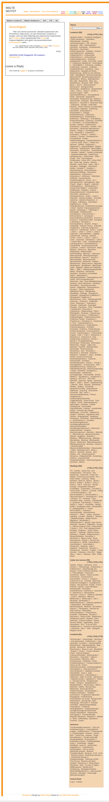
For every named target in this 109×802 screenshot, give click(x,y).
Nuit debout (96, 607)
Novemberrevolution (88, 285)
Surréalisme (74, 624)
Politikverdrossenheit (92, 317)
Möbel (72, 271)
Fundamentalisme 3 (94, 663)
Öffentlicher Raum (77, 291)
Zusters (81, 721)
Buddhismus (85, 89)
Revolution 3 (75, 353)
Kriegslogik (74, 226)
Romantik (84, 353)
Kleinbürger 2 (94, 210)
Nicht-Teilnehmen (84, 283)
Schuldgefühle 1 (76, 365)
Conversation (75, 579)
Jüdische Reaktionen (87, 200)
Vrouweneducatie (88, 715)
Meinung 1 (87, 254)
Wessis (73, 442)
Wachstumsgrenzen (77, 432)
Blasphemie (83, 81)
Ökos (84, 299)
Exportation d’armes (77, 741)
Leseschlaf (80, 240)
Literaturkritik (75, 246)
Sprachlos (97, 381)
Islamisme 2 (88, 591)
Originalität (93, 301)
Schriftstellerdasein (77, 363)
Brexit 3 (73, 483)
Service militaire (76, 623)
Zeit (78, 454)
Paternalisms (97, 526)
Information (86, 589)
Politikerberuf (93, 315)
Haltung (93, 162)
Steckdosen (96, 385)
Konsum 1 (98, 218)
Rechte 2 (73, 341)
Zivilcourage (92, 773)
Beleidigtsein (80, 75)
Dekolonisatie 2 (92, 655)
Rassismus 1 (96, 335)
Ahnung (94, 43)
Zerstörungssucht (88, 454)
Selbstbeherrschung (77, 367)
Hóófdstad (74, 745)
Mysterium (80, 271)
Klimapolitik (74, 212)
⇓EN (90, 34)
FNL (71, 133)
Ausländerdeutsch (77, 69)
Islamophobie (89, 593)
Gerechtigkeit (17, 26)
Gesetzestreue (97, 150)
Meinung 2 (96, 254)
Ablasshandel (75, 41)
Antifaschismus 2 (83, 731)
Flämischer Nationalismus (89, 129)
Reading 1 (74, 534)
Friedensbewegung (77, 140)
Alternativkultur (90, 45)
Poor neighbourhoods (92, 528)
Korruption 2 (85, 222)
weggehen (81, 436)
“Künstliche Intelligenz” (92, 37)
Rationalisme (75, 701)
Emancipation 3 (91, 739)
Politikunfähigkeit (76, 317)
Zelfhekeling (83, 719)
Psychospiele (97, 333)
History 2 (73, 505)
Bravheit (85, 83)
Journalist (97, 198)
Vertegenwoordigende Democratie (83, 711)
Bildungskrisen (93, 79)
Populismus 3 (87, 321)
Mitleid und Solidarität (92, 268)
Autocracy (85, 479)
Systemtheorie (91, 389)
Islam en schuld (86, 677)
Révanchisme (94, 763)
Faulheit (93, 127)
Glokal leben (88, 156)
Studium (80, 387)
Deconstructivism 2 (77, 497)
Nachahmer (90, 271)
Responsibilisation (77, 536)
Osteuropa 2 (91, 303)
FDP (99, 127)
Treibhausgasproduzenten (80, 399)
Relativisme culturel (77, 619)
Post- (74, 323)
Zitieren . (82, 462)
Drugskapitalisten (76, 739)
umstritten (84, 404)
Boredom (73, 481)
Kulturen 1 (74, 230)
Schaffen (98, 355)
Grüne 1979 (85, 160)
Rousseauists (75, 540)
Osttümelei (82, 305)
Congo (95, 735)
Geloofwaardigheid (94, 667)
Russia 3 (85, 540)
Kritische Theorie (86, 226)
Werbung (84, 440)
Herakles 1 (81, 168)
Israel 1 (88, 196)
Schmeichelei (75, 361)
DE (35, 55)
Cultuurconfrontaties (77, 655)
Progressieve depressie (90, 695)
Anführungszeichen (77, 51)
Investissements (76, 591)
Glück (97, 156)
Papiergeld (92, 305)
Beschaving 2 (75, 649)
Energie (86, 113)
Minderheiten (75, 266)
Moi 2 (96, 599)
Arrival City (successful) (86, 477)
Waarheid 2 (91, 717)
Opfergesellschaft (94, 299)
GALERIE (83, 12)
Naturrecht (74, 281)
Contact (79, 782)
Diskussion (75, 105)
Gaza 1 (73, 743)
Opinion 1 (73, 609)
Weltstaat (96, 438)
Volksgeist (96, 628)
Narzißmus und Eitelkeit (88, 273)
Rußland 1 (94, 353)
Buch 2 (79, 85)
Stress (96, 623)
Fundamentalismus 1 (94, 140)
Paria (90, 307)
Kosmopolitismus (76, 224)
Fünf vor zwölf (76, 142)
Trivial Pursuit (88, 400)
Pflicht (96, 311)
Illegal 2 (87, 184)
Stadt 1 (79, 383)
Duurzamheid (75, 659)
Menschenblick (75, 260)
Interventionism (89, 512)
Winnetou (90, 444)
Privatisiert (74, 329)
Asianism (88, 733)
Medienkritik (74, 252)
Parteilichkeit (76, 309)
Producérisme (91, 613)
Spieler (89, 381)
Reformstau (74, 345)
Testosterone (75, 550)
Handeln (73, 164)
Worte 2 (73, 452)
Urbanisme (75, 628)
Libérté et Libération (94, 595)
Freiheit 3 (73, 137)
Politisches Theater (77, 319)
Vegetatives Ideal (92, 414)
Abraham (85, 41)
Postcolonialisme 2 (77, 613)
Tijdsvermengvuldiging (87, 705)
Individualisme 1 (91, 675)
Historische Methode (78, 172)
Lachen (100, 230)
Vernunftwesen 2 (79, 420)
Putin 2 (86, 335)
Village (98, 552)
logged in (24, 71)
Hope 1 (81, 505)
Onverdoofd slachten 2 (79, 757)
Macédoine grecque (77, 751)
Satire (91, 355)
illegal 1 (80, 184)
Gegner (98, 146)
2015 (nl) (95, 727)
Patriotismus (75, 311)
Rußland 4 (83, 355)
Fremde (82, 137)
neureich (73, 283)
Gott (78, 158)
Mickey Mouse (87, 264)
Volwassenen (92, 713)
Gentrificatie (81, 743)
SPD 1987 (91, 379)
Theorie (93, 395)
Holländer (73, 178)
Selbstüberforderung (78, 369)
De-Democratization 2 (81, 494)
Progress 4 (82, 530)
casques (88, 735)
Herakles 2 (91, 168)
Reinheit (82, 347)
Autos (97, 69)
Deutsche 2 (84, 103)
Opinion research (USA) (82, 526)
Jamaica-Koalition (85, 198)
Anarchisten (84, 49)
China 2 (95, 483)
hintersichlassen (90, 170)
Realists (82, 534)
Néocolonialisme (76, 607)
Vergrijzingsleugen (91, 709)
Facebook (86, 499)
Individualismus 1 (76, 186)
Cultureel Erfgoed (82, 653)
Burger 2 (74, 651)
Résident (89, 619)
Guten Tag (78, 162)
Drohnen (73, 107)
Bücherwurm (75, 87)
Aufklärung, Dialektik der (82, 63)
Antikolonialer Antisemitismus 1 (82, 56)
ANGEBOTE (63, 12)
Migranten (97, 264)
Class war (87, 485)
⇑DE (90, 468)
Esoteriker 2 (77, 123)
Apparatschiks (75, 61)
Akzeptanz (74, 45)
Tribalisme (86, 707)
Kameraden (92, 202)
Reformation (95, 343)
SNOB (84, 542)
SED (98, 365)
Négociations (76, 605)
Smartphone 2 (75, 542)
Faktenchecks (90, 125)
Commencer (74, 577)
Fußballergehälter (93, 741)
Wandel (73, 436)
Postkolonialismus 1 (85, 323)
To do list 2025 (91, 624)
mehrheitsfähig (75, 254)
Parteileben (97, 307)
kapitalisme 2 (91, 679)
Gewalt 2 (82, 152)
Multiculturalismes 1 (77, 603)
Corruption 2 (96, 489)
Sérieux (96, 621)
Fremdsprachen (92, 137)
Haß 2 (96, 164)
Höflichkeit (95, 176)
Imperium (95, 184)
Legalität (96, 234)
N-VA (95, 753)
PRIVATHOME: (35, 11)
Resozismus (74, 351)
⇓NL (100, 34)
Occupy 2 (73, 289)
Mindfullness (86, 266)
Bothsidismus (75, 83)
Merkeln (95, 262)
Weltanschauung (84, 438)
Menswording (90, 687)
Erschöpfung (95, 119)
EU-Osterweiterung (90, 123)
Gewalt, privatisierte (94, 152)
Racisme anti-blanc (88, 761)
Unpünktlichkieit (76, 408)
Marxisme (82, 597)
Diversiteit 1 (74, 657)
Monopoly (74, 601)
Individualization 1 (79, 509)
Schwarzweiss (89, 365)
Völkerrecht (95, 428)
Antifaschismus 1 (76, 55)
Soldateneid (86, 373)
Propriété (73, 615)
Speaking (84, 546)
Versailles (90, 420)
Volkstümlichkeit (76, 430)
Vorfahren (87, 430)
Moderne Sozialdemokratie (81, 752)
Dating (100, 491)
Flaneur (73, 131)
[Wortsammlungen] (77, 775)
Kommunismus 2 (76, 216)
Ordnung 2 (84, 301)
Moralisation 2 (84, 601)
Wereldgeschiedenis (88, 769)
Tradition (93, 550)
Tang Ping (83, 391)
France (98, 585)
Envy (101, 497)
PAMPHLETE (89, 12)
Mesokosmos (75, 264)
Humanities (89, 505)
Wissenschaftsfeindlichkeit (80, 448)
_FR (50, 21)
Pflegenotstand (86, 311)
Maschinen (92, 250)
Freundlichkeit (75, 139)
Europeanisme (75, 661)
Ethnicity (74, 499)
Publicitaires (83, 615)
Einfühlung (93, 109)
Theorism (84, 550)
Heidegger (83, 166)
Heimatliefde (75, 673)
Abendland (90, 39)
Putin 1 (80, 335)
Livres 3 (74, 597)
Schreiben (85, 361)
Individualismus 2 (91, 186)
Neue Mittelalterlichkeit (93, 281)
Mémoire (90, 597)
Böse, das (93, 81)
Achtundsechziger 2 (77, 43)
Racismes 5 (74, 617)
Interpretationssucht (77, 192)
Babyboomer (75, 71)
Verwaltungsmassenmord (79, 428)
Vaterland (81, 414)
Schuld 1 (89, 363)
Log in (72, 782)
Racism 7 (73, 532)
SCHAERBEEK (95, 12)
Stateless (73, 548)
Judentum (74, 200)
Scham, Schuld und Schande (81, 357)
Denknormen (75, 101)
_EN (44, 21)
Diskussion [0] (14, 57)
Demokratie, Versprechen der (81, 99)
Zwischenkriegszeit (94, 460)
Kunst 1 (93, 230)
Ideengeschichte (76, 182)
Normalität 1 (74, 285)
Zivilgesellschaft (85, 456)
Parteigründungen (77, 759)
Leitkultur (92, 236)
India (90, 673)
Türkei (79, 402)
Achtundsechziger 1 (77, 729)
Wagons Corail (75, 630)
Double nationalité (90, 737)
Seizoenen (74, 765)
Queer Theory (93, 530)
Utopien (73, 414)
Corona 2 (94, 91)
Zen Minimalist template (69, 795)
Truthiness (82, 552)
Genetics (87, 501)
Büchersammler (90, 85)
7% (71, 471)
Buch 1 (73, 85)
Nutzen (73, 287)
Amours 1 (73, 567)
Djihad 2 (94, 657)
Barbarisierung (75, 73)
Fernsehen (74, 129)
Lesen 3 (95, 238)
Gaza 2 (86, 142)
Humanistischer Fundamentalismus (80, 179)
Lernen (73, 238)
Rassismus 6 (86, 337)
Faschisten (85, 127)
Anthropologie (84, 567)
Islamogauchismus (77, 196)
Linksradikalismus (91, 244)
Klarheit (80, 208)
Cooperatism (85, 489)
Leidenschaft (75, 236)
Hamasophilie (75, 589)
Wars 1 (73, 554)
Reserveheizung (86, 349)
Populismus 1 (91, 319)
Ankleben (89, 51)
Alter (81, 45)
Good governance (90, 669)
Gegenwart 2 (75, 146)
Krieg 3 (95, 224)
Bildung (84, 79)
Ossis (72, 303)
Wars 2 (79, 554)
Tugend (73, 402)
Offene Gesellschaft (86, 289)
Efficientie (85, 659)
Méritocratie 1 (75, 599)
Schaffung (16, 38)
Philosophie (86, 611)
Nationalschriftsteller (78, 277)
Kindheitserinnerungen (93, 206)
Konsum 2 (74, 220)
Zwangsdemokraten (77, 460)
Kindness (96, 514)
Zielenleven (93, 719)
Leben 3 (89, 232)
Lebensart (74, 234)
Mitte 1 (72, 269)
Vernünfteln (84, 418)
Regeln (83, 345)
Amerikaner (83, 47)
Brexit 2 (96, 481)
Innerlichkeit (93, 188)
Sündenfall (89, 387)
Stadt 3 (86, 383)
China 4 (86, 91)
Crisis (72, 653)
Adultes (73, 565)
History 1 (97, 503)
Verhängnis (74, 418)
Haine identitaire (91, 587)
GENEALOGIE (100, 12)
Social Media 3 (88, 544)
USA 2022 (91, 552)
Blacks (82, 575)
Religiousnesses (93, 534)
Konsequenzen (15, 42)
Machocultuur (89, 685)
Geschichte (44, 46)
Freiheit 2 (92, 135)
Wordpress (26, 795)
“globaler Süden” (76, 37)
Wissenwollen (97, 448)
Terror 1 (87, 393)
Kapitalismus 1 (75, 204)
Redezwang (85, 343)
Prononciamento (93, 331)
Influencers (74, 677)
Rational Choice (93, 532)
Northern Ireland (77, 755)
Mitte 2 (79, 269)
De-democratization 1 (79, 493)
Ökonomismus (75, 299)
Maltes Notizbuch (31, 21)
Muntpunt (88, 753)
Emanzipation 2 (76, 113)
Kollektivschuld (85, 212)
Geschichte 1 (85, 150)
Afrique (80, 565)
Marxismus (82, 250)
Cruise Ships (75, 491)
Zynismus (73, 462)
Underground (75, 406)
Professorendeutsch (77, 331)
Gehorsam (74, 148)
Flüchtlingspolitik (92, 131)
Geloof (84, 665)
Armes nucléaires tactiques (87, 571)
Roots (95, 538)
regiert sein (91, 345)
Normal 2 (82, 524)
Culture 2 (84, 491)
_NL (56, 21)
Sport (94, 701)
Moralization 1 (84, 520)
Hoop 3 (84, 673)
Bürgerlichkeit (97, 89)
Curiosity (93, 491)
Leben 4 (97, 232)
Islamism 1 (74, 514)
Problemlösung (94, 329)
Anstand (98, 51)
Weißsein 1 (91, 436)
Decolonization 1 (91, 495)
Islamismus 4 (84, 194)
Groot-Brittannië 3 (77, 671)
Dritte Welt (93, 105)
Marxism (99, 516)
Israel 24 (82, 745)
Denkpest (85, 101)
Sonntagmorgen (76, 375)
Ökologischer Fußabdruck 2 (89, 295)
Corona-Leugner (76, 93)
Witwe (73, 450)
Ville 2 (83, 628)
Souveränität (88, 375)
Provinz (73, 333)
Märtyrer (73, 250)
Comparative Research (86, 487)
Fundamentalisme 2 (77, 663)
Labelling (73, 516)
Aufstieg (98, 65)
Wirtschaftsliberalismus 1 (79, 771)
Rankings (82, 532)
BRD (91, 83)
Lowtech (82, 248)
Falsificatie (87, 661)
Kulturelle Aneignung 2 (89, 228)
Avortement (74, 575)
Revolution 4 (75, 538)
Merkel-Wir (87, 262)
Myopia (87, 522)
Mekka (81, 687)
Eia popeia (75, 109)
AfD (87, 43)
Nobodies (73, 524)
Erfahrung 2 (84, 119)
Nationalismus (81, 275)
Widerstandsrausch (94, 442)
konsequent (88, 216)
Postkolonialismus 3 (77, 325)
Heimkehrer (92, 166)
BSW (96, 83)
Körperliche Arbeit (86, 220)
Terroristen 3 (85, 703)
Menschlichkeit (75, 262)
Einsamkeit (74, 111)
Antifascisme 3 (75, 569)
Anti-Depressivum (77, 53)
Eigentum (84, 109)
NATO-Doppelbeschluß (85, 279)
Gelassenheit (85, 148)
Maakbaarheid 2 (76, 685)
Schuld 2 (97, 363)
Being (92, 479)
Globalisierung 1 (76, 156)
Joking (89, 514)
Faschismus (74, 127)
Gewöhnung (93, 154)
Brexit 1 (89, 481)
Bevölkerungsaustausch (91, 77)
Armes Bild (92, 61)
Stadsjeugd (74, 703)
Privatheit (90, 327)
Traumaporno (75, 707)
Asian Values (75, 479)
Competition (74, 489)
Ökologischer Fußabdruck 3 (80, 297)
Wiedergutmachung (77, 444)
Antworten (91, 59)
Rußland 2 (74, 355)
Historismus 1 (87, 174)
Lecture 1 (82, 595)
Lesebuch (41, 55)
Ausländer (93, 67)
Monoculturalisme (86, 689)
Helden (73, 168)
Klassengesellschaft (91, 208)
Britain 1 (80, 483)
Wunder (89, 452)
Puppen (73, 335)
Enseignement (95, 583)
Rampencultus (96, 699)
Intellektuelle (75, 190)
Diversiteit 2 (84, 657)
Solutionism (74, 546)
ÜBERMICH (71, 12)
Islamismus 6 (77, 593)
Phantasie (84, 313)
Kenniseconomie (79, 681)
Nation (72, 275)
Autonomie (89, 573)
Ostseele (73, 305)
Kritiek (72, 683)
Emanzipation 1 (86, 111)
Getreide (74, 152)
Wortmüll (81, 452)
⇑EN (95, 562)
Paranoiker (82, 307)
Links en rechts (88, 749)
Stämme (74, 385)
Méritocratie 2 (87, 599)
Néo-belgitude (87, 605)
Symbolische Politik (77, 389)
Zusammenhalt (83, 458)
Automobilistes (78, 573)
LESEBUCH (79, 12)
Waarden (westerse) (78, 717)
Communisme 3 (87, 577)
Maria (99, 248)
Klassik (73, 210)
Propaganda (74, 697)
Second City (94, 540)
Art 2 (97, 477)
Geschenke (74, 150)
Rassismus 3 (83, 763)
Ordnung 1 (74, 301)
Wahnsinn (90, 432)
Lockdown (74, 248)
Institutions (87, 511)
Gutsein (86, 162)
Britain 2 (88, 483)
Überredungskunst (90, 402)
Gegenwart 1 (90, 144)
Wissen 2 (98, 444)
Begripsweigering (88, 645)
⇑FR (100, 636)
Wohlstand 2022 (83, 450)
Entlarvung (90, 115)
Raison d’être (85, 617)
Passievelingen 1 (91, 691)
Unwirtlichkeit (97, 408)
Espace (73, 585)
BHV (72, 735)
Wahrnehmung (78, 434)
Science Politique (85, 621)
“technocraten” (75, 639)
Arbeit (84, 61)
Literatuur (80, 683)
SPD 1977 (82, 379)
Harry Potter (82, 164)
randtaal (73, 763)
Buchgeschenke (87, 87)
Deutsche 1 (74, 103)
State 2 (91, 546)
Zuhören (73, 458)
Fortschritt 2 (89, 133)
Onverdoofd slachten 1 (93, 755)
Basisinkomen (75, 645)
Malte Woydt (45, 795)
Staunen (87, 385)
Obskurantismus (93, 287)
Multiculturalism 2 (76, 522)
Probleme (83, 329)
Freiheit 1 (84, 135)
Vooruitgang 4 (75, 715)
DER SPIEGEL (95, 101)
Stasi (81, 385)
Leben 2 (82, 232)
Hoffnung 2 (86, 176)
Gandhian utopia (76, 501)
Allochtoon (98, 639)
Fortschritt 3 (74, 135)
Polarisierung (95, 313)
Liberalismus (90, 240)
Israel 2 (95, 196)
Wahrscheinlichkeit (92, 434)
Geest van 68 (75, 665)
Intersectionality (76, 512)
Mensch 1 (86, 258)
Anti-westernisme (77, 641)
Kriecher (87, 224)
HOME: (26, 11)
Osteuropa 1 (80, 303)
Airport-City (86, 471)
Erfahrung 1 (74, 119)
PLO (81, 528)
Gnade (72, 158)
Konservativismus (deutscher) (81, 218)
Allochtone (88, 565)
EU (80, 499)
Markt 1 (98, 685)
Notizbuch (74, 725)
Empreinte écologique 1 (79, 583)
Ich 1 (94, 180)
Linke (85, 242)
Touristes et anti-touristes (92, 626)
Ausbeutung (74, 67)
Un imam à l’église (92, 765)
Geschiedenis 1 (76, 669)
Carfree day (79, 735)
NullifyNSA (91, 524)
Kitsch (73, 208)
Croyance (93, 579)
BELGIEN (67, 12)
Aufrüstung (89, 65)
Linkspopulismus (76, 244)
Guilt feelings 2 (86, 503)
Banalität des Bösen (89, 71)
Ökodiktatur (74, 293)
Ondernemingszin (77, 691)
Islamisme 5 (97, 677)
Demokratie (55, 46)
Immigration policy (84, 507)
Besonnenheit (75, 77)
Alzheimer (74, 47)
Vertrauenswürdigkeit (78, 426)
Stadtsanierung (96, 383)
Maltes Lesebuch (14, 21)
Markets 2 (90, 516)
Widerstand (81, 442)
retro (82, 351)
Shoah (73, 371)
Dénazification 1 (76, 737)
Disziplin (84, 105)
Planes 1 (74, 528)
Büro (73, 91)
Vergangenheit (82, 416)
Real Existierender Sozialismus (83, 338)
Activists (77, 471)
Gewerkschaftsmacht (79, 154)
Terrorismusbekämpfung (79, 395)
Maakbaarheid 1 (91, 683)
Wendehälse (75, 440)
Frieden (85, 139)
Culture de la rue (76, 581)
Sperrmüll (82, 381)
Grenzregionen (87, 158)
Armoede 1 (83, 643)
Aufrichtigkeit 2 (78, 65)
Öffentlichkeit (90, 291)
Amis (95, 565)
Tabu (81, 765)
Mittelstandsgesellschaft (92, 269)
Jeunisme (73, 595)
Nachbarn (74, 273)
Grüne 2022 (96, 160)
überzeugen (74, 404)
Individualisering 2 (77, 675)
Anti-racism (87, 473)
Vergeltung (94, 416)
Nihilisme (87, 607)
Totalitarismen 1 (76, 397)
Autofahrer (89, 69)
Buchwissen (74, 89)
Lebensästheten (85, 234)
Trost (97, 400)
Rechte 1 (94, 339)
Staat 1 (73, 383)
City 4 (79, 485)
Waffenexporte (75, 767)
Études (92, 585)
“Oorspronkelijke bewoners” (80, 727)
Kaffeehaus (82, 202)
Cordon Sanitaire (92, 651)
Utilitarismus (94, 412)
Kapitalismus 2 (75, 747)
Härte (91, 164)
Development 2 (92, 497)
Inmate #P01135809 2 (78, 188)
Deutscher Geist (96, 103)
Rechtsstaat (74, 343)
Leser (72, 240)
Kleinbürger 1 (82, 210)
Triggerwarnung (76, 400)
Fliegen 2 (80, 131)
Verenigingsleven (76, 709)
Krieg (43, 38)
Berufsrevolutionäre (94, 75)
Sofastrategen (75, 373)
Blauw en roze (87, 649)
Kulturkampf (83, 230)
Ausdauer (84, 67)
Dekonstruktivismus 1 (78, 95)
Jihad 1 (82, 514)
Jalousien (73, 198)
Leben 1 (74, 232)
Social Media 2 (75, 544)
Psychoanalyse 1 (83, 333)
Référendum (96, 617)
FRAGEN (75, 12)
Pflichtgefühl (74, 313)
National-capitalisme (94, 603)
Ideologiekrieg (89, 182)
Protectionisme (86, 697)
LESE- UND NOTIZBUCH (50, 11)
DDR (86, 93)
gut (71, 162)
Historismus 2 (75, 176)
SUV (82, 624)
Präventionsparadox (77, 327)
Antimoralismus (90, 57)
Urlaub (72, 410)
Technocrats (83, 548)
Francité (73, 587)
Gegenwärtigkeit (87, 146)
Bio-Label (73, 81)
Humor (88, 180)
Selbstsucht (91, 367)
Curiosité (87, 581)
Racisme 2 (93, 615)
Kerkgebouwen (92, 681)
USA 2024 (84, 412)
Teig (80, 393)
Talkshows (74, 391)
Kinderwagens (75, 749)
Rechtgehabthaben (85, 341)
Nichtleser (96, 283)
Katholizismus (88, 747)
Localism (81, 516)
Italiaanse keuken (77, 679)
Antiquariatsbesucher (78, 59)
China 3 (73, 485)
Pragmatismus (92, 325)
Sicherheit (81, 371)
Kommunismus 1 (88, 214)
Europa (73, 125)
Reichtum (73, 347)
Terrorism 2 (93, 548)
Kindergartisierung (77, 206)
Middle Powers (91, 518)
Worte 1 (94, 450)
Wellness (73, 438)
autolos (96, 733)
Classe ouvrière (92, 575)
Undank (92, 404)
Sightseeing (88, 623)
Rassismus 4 (75, 337)
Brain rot (81, 481)
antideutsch (89, 53)
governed (76, 503)
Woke (75, 719)
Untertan (87, 408)
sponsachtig (86, 701)
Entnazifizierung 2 (77, 117)
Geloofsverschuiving (78, 667)
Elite (92, 659)
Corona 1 (85, 579)
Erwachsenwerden (77, 121)
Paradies (73, 307)
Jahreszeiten (92, 745)
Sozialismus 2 (96, 377)
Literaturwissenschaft (89, 246)
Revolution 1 (90, 351)
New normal (96, 522)
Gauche (81, 587)
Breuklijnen (98, 649)
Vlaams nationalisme (78, 713)
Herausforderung (76, 170)
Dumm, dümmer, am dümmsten (90, 107)
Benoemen (81, 647)
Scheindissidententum (78, 359)
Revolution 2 (90, 536)
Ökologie (83, 293)
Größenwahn (75, 160)
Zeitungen (82, 773)
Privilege (73, 530)
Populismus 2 (75, 321)
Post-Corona (75, 761)
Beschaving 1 (92, 647)
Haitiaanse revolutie (92, 671)
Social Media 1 (94, 542)
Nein (81, 281)
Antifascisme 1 (96, 567)
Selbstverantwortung (94, 369)
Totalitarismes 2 (76, 626)
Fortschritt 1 (79, 133)
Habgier (91, 743)
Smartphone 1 (91, 371)
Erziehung (89, 121)
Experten (80, 125)
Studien (73, 387)
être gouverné (82, 585)
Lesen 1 (80, 238)
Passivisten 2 (87, 309)
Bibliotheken (74, 79)
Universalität (86, 406)
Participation (83, 609)
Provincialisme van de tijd (79, 699)
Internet (93, 190)
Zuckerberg (97, 456)
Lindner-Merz (76, 242)
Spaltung (73, 379)
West (94, 554)
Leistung (84, 236)
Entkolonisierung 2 (77, 115)
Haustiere (73, 166)
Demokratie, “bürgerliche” (85, 97)
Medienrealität (86, 252)
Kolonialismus (75, 214)
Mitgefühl (79, 268)
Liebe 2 (99, 240)
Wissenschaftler (77, 446)
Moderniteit (74, 689)
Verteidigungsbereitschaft (79, 424)
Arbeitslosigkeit (78, 733)
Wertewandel (94, 440)
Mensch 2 (94, 258)
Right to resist (86, 538)
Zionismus (74, 456)
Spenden (73, 381)
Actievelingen (87, 639)
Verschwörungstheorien (79, 422)
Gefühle (81, 144)
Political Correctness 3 (78, 315)
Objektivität (81, 287)
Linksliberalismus (94, 242)
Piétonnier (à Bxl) (91, 759)
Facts (94, 499)
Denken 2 (97, 99)
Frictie (94, 661)
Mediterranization (77, 518)
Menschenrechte (89, 260)
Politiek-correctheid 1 (78, 693)
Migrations (74, 520)
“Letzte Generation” (77, 39)
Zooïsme (73, 721)
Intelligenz (85, 190)
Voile (89, 628)
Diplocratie (96, 581)
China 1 (79, 91)
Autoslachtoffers (95, 643)
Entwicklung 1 (90, 117)
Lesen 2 (87, 238)
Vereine (73, 416)
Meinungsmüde (76, 256)
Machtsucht (91, 248)
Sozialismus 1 (84, 377)
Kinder (85, 204)
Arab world (84, 475)
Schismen (92, 359)
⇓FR (95, 34)
